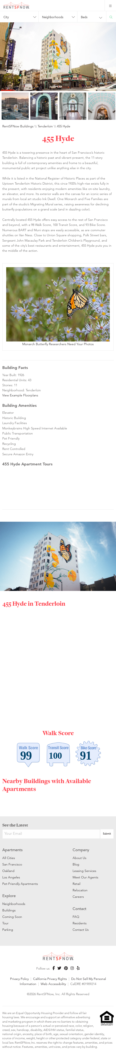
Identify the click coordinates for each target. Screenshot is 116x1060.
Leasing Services (84, 871)
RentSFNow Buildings (18, 126)
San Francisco (12, 864)
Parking (7, 930)
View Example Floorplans (20, 395)
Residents (80, 923)
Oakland (8, 871)
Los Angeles (11, 877)
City (6, 17)
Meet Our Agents (85, 877)
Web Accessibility (53, 984)
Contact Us (81, 930)
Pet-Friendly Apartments (20, 884)
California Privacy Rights (50, 979)
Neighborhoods (52, 17)
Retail (76, 884)
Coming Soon (12, 917)
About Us (79, 858)
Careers (78, 897)
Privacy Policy (19, 979)
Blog (76, 864)
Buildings (9, 910)
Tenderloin (45, 126)
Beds (84, 17)
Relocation (80, 890)
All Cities (8, 858)
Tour (5, 923)
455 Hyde (63, 126)
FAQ (76, 917)
